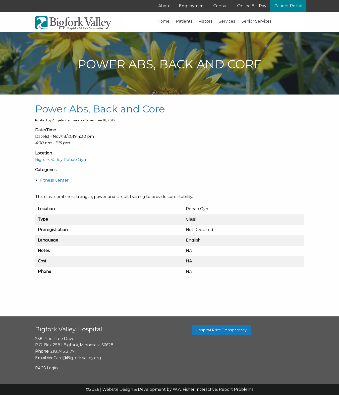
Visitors (205, 21)
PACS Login (46, 368)
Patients (184, 21)
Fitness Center (54, 180)
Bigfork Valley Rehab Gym (61, 159)
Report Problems (236, 389)
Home (163, 21)
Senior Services (256, 21)
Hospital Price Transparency (221, 330)
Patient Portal (288, 5)
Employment (192, 5)
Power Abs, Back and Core (100, 109)
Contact (221, 5)
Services (227, 21)
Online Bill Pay (251, 5)
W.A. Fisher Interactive (195, 389)
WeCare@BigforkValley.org (74, 357)
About (164, 5)
